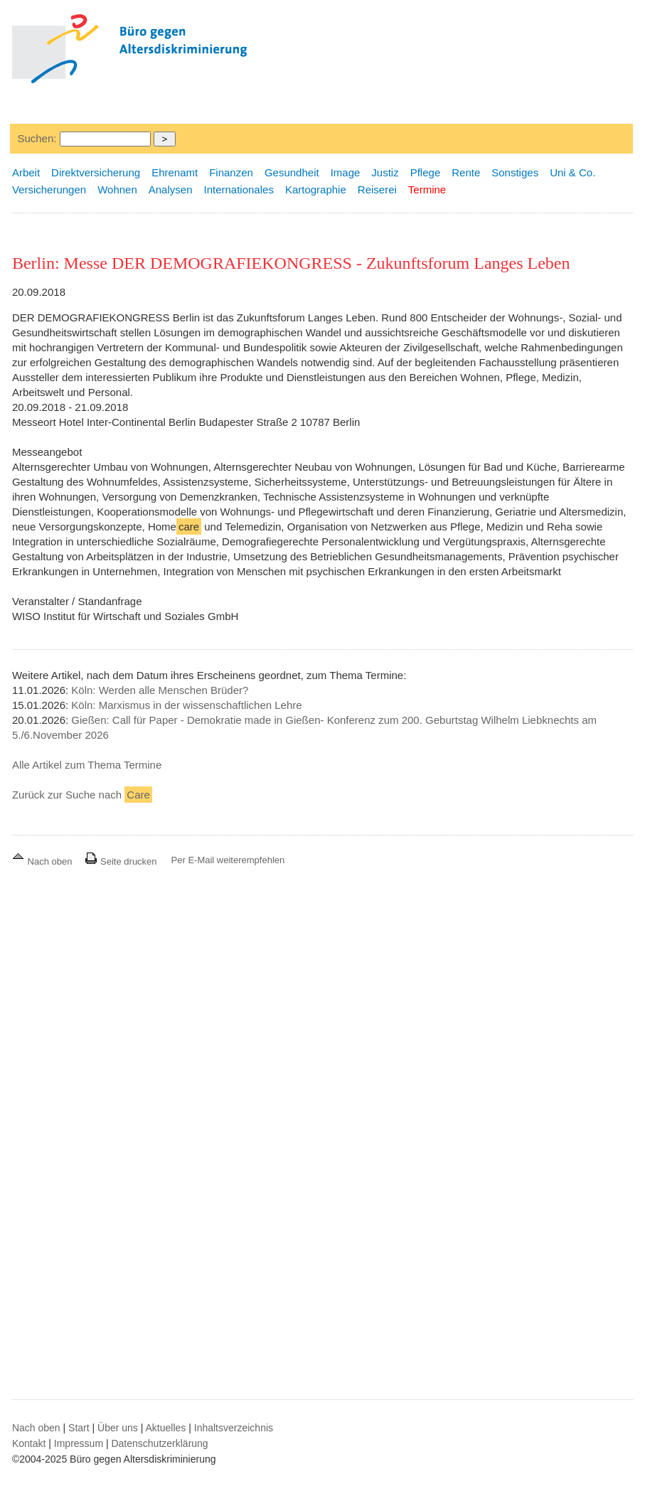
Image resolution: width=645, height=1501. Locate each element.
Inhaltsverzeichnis (233, 1427)
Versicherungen (49, 189)
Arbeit (26, 172)
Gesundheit (292, 172)
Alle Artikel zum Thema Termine (86, 765)
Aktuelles (166, 1427)
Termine (427, 189)
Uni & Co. (572, 172)
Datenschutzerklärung (159, 1443)
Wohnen (117, 189)
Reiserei (377, 189)
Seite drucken (120, 861)
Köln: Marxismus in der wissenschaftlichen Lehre (186, 705)
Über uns (117, 1427)
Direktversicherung (95, 172)
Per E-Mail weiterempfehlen (228, 860)
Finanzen (231, 172)
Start (79, 1427)
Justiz (384, 172)
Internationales (238, 189)
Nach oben (43, 861)
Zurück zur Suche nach (82, 794)
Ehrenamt (174, 172)
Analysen (171, 189)
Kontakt (29, 1443)
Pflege (425, 172)
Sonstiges (514, 172)
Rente (466, 172)
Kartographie (315, 189)
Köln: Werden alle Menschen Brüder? (159, 690)
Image (346, 172)
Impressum (78, 1443)
